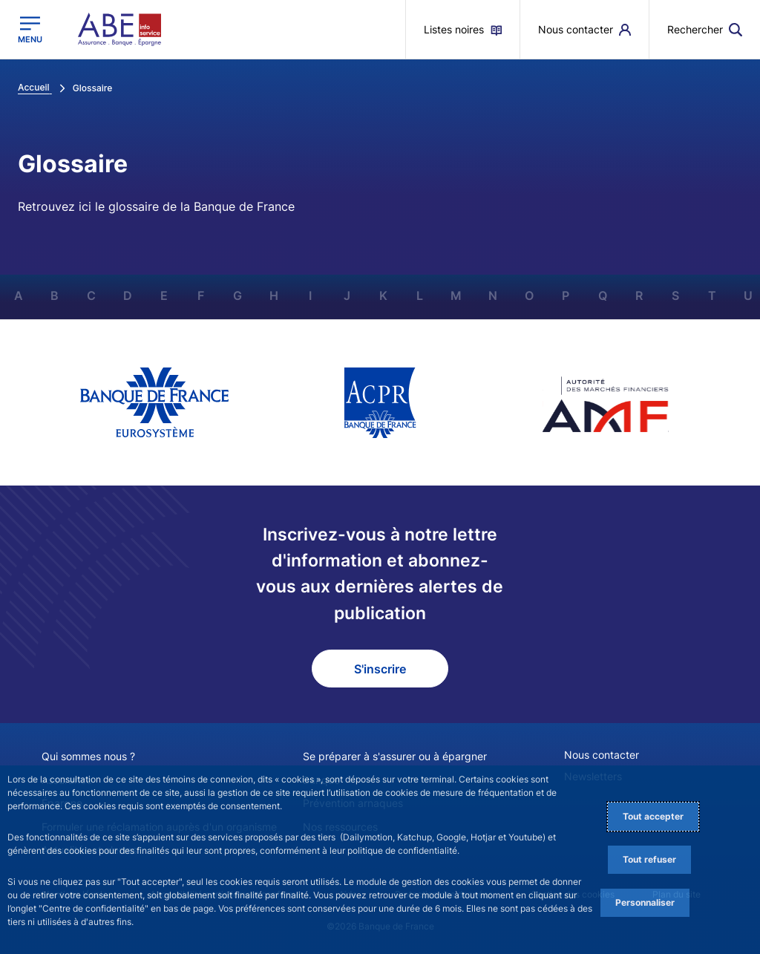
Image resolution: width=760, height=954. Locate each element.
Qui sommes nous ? (88, 756)
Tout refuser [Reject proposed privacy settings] (649, 859)
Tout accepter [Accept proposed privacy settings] (653, 816)
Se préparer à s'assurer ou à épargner (395, 756)
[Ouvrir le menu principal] (30, 29)
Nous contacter (601, 754)
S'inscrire (380, 668)
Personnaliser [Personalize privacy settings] (645, 902)
